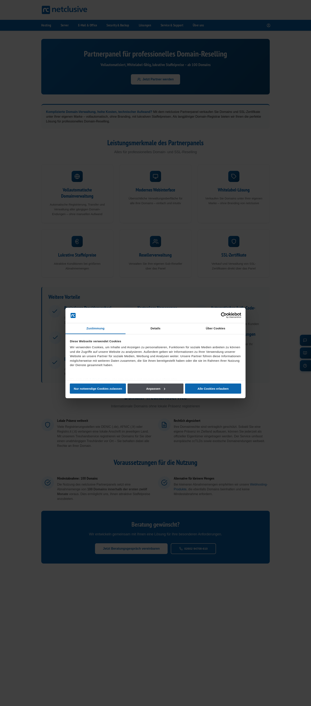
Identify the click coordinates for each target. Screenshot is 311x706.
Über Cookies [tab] (215, 328)
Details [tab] (155, 328)
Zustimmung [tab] (96, 328)
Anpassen (155, 388)
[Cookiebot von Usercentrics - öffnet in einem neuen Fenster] (223, 315)
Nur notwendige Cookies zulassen (98, 388)
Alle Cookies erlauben (212, 388)
